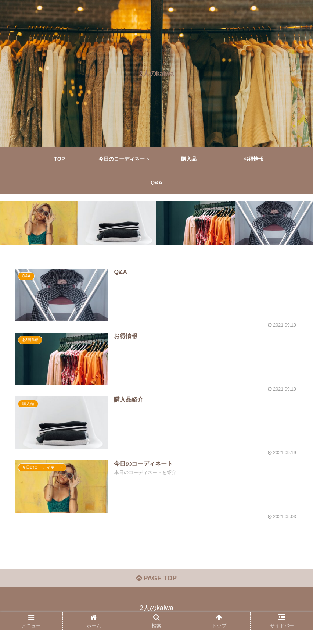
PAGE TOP (156, 579)
